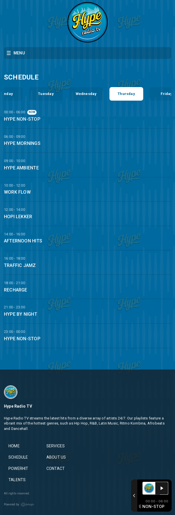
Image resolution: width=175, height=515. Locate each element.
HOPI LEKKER (18, 216)
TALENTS (17, 480)
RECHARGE (15, 290)
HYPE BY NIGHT (20, 314)
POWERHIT (18, 468)
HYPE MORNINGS (22, 143)
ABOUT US (56, 457)
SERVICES (55, 446)
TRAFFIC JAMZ (20, 265)
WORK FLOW (17, 192)
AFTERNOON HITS (23, 241)
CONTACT (55, 468)
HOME (14, 446)
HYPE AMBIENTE (21, 168)
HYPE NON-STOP (22, 119)
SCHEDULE (18, 457)
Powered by (19, 505)
